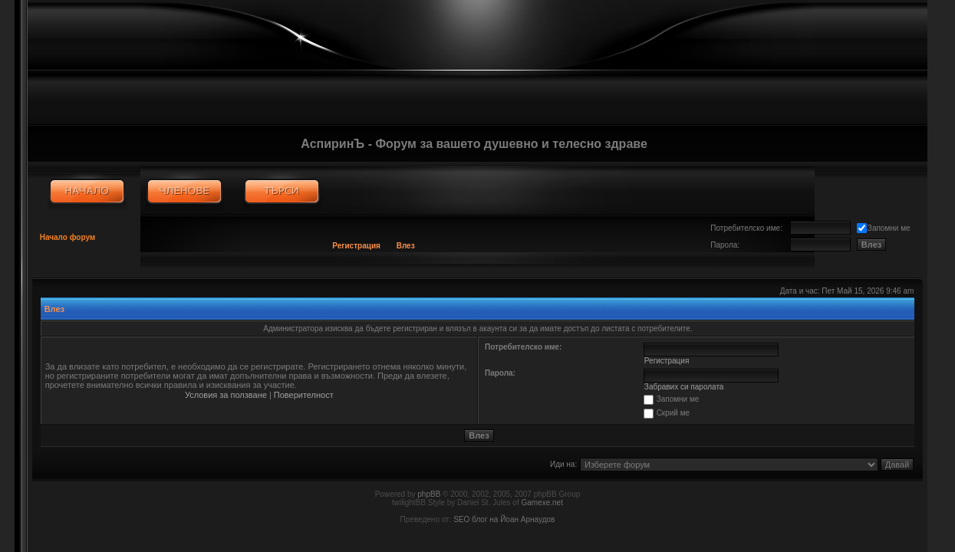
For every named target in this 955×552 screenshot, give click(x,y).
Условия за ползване (226, 394)
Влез (406, 246)
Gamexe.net (541, 502)
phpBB (428, 494)
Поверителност (304, 394)
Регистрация (356, 246)
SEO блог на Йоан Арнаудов (504, 519)
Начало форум (68, 237)
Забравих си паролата (684, 387)
